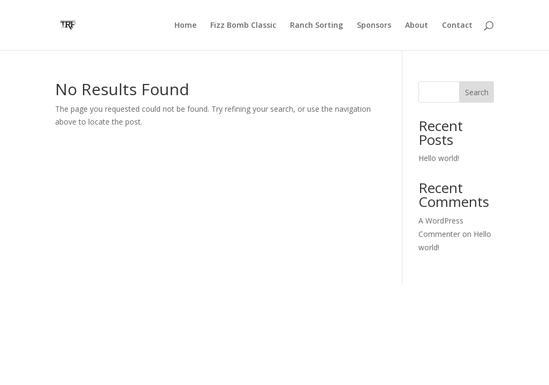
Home (185, 25)
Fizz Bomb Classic (243, 25)
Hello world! (438, 158)
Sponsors (374, 25)
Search (477, 92)
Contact (457, 25)
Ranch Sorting (316, 25)
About (416, 25)
